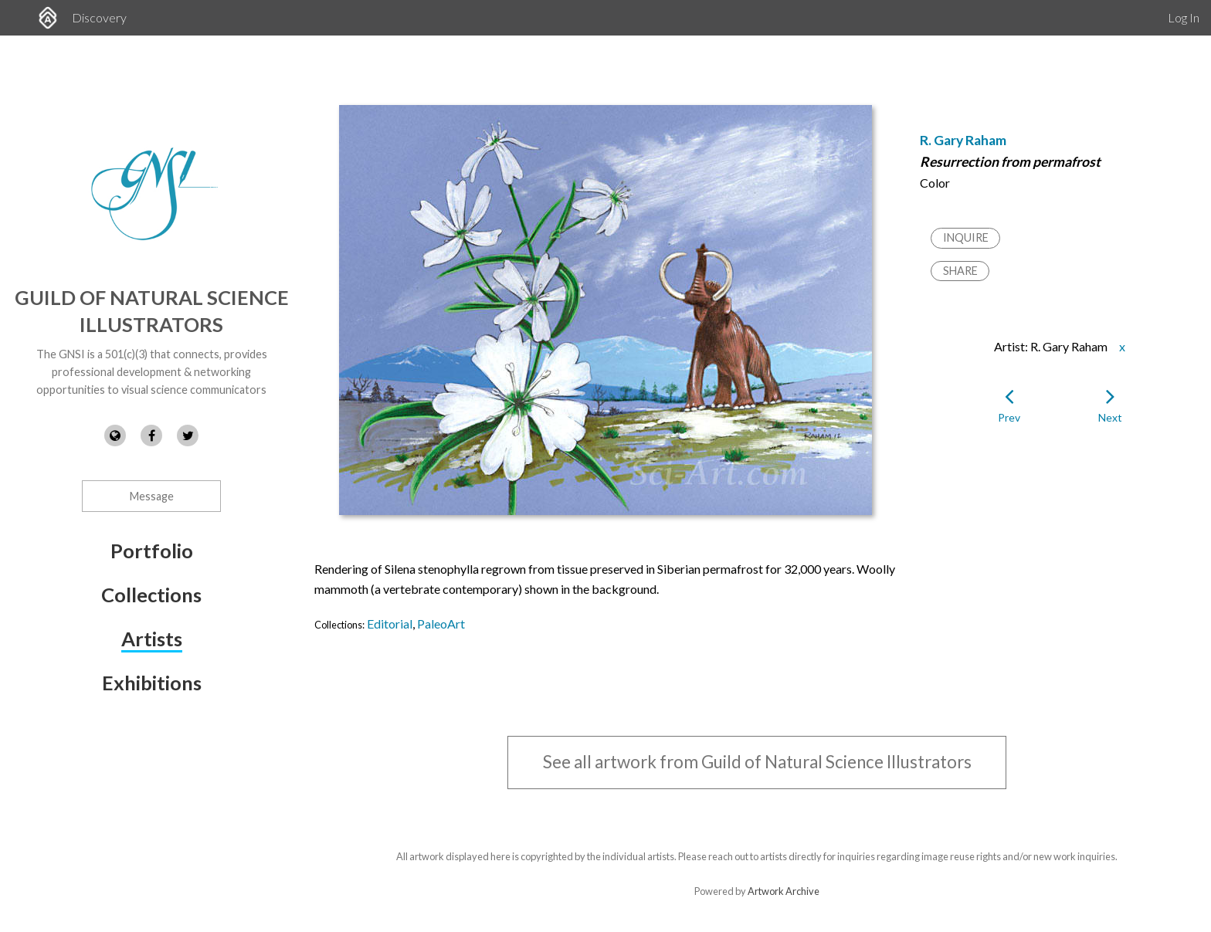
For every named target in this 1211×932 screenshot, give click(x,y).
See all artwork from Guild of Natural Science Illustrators (757, 761)
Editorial (389, 623)
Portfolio (151, 550)
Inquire (966, 237)
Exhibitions (152, 682)
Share (960, 270)
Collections (151, 594)
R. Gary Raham (963, 140)
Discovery (99, 17)
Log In (1183, 17)
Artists (151, 638)
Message (152, 496)
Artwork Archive (783, 891)
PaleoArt (441, 623)
